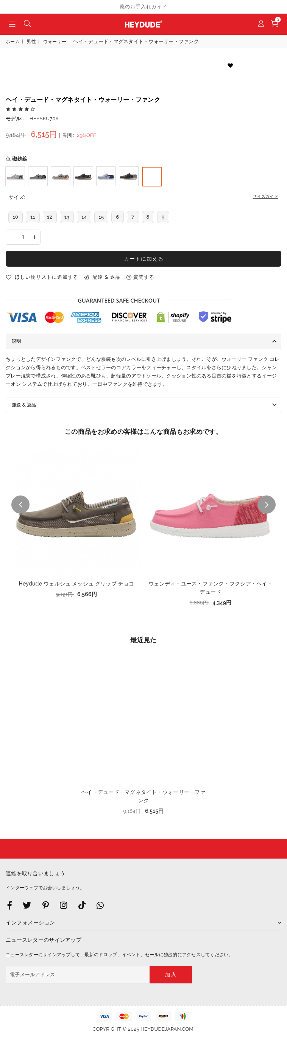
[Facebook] (10, 905)
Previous (20, 504)
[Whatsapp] (100, 905)
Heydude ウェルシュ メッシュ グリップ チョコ (76, 584)
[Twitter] (27, 905)
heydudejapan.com (166, 1029)
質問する (140, 277)
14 (84, 217)
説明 (16, 341)
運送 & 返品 (24, 405)
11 (32, 217)
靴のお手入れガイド (143, 6)
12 (49, 217)
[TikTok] (81, 905)
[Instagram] (46, 905)
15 (101, 217)
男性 (31, 41)
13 (66, 217)
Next (266, 504)
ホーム (13, 41)
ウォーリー (54, 41)
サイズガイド (265, 196)
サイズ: (143, 197)
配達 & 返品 (102, 277)
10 (15, 217)
